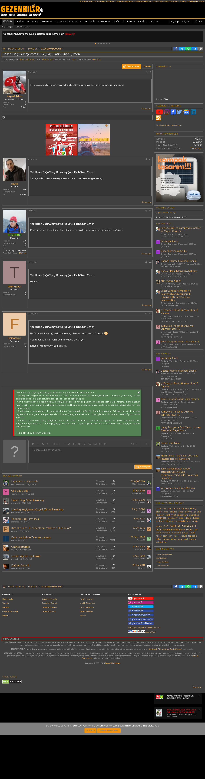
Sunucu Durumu (9, 721)
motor (189, 529)
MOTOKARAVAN (169, 347)
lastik (159, 529)
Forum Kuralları (86, 643)
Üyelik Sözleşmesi (87, 647)
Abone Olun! (142, 676)
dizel (181, 518)
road (192, 532)
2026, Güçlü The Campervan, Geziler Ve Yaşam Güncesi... (181, 230)
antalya (185, 508)
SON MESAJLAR (163, 223)
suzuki (184, 536)
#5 (150, 314)
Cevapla (147, 108)
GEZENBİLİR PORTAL (105, 2)
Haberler (6, 652)
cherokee (194, 515)
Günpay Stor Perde (162, 562)
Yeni (18, 21)
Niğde (23, 107)
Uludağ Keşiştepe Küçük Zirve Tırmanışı (37, 509)
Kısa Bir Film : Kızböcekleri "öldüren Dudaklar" (41, 528)
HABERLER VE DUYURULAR (174, 321)
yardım (193, 539)
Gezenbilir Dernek (49, 647)
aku (170, 508)
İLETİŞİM (200, 2)
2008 (158, 508)
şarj (170, 536)
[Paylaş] (147, 72)
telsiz (158, 539)
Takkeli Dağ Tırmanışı (25, 518)
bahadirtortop (17, 512)
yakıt (185, 539)
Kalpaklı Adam (28, 59)
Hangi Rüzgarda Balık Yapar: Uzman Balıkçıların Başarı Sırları (181, 429)
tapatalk (192, 536)
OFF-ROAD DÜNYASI (66, 21)
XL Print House (161, 558)
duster (195, 518)
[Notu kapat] (199, 740)
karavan (188, 525)
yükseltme (161, 542)
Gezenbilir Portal (49, 656)
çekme (188, 512)
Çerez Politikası (86, 656)
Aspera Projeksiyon (162, 565)
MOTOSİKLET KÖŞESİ (171, 286)
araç (193, 508)
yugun (159, 212)
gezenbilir (180, 521)
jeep (165, 526)
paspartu (15, 531)
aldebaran (15, 568)
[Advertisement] (76, 601)
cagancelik (15, 503)
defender (161, 517)
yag (180, 539)
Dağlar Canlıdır (21, 565)
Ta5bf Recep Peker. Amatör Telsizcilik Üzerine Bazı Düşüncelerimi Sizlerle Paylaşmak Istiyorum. (179, 473)
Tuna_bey (196, 148)
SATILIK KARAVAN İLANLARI (174, 276)
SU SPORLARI (167, 438)
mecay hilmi (16, 559)
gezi (188, 521)
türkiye (166, 539)
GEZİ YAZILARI (146, 21)
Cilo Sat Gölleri (20, 490)
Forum (7, 21)
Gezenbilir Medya (49, 652)
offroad (166, 532)
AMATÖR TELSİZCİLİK (171, 337)
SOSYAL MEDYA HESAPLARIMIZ (166, 2)
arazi (166, 512)
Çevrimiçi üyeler (165, 208)
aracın (159, 512)
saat (165, 536)
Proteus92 (141, 540)
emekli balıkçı (169, 212)
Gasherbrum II (20, 546)
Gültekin (141, 568)
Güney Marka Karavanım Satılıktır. (179, 271)
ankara (176, 508)
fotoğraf (169, 521)
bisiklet (173, 512)
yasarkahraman (17, 494)
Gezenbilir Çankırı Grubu (174, 251)
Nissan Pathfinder (170, 443)
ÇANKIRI (165, 246)
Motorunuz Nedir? (171, 280)
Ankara (23, 194)
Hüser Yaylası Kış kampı (26, 556)
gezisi (195, 521)
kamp (175, 525)
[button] (23, 22)
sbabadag (15, 522)
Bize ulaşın (197, 731)
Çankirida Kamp (169, 241)
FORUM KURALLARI (188, 2)
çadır (181, 512)
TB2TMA (22, 253)
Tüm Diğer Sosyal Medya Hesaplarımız (144, 672)
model (166, 529)
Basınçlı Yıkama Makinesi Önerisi (178, 261)
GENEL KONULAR (169, 305)
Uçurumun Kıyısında (24, 481)
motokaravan (178, 529)
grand (159, 526)
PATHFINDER (167, 451)
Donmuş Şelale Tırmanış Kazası (31, 537)
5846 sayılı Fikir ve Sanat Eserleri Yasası (165, 693)
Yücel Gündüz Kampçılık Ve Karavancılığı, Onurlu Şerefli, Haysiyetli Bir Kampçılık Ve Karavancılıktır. (176, 295)
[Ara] (198, 22)
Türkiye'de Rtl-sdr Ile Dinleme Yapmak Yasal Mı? (177, 327)
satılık (176, 536)
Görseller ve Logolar (10, 656)
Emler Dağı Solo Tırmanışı (28, 500)
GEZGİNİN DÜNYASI (95, 21)
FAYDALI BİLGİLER (170, 496)
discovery (173, 518)
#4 (150, 262)
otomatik (176, 532)
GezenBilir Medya (112, 707)
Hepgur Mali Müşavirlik (164, 554)
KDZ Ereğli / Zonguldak (16, 251)
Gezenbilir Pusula (49, 643)
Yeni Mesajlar (7, 27)
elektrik (160, 521)
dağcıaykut (16, 550)
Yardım (83, 660)
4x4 (164, 508)
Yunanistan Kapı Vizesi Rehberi (178, 488)
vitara (174, 539)
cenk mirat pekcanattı (176, 515)
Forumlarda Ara (23, 27)
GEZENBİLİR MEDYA (143, 2)
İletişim (5, 660)
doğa (188, 518)
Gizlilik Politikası (87, 652)
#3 (150, 211)
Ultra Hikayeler (17, 484)
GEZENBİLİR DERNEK (124, 2)
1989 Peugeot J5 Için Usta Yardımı (180, 341)
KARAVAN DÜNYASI (37, 21)
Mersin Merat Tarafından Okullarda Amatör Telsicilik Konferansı (179, 457)
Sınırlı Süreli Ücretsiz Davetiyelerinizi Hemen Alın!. (181, 757)
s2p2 (143, 512)
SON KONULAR (163, 353)
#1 (151, 72)
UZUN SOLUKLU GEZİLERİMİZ (175, 236)
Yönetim (5, 647)
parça (185, 532)
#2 (150, 159)
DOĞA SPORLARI (122, 21)
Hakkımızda (7, 643)
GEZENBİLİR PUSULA (87, 2)
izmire (14, 540)
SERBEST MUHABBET (171, 266)
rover (159, 536)
